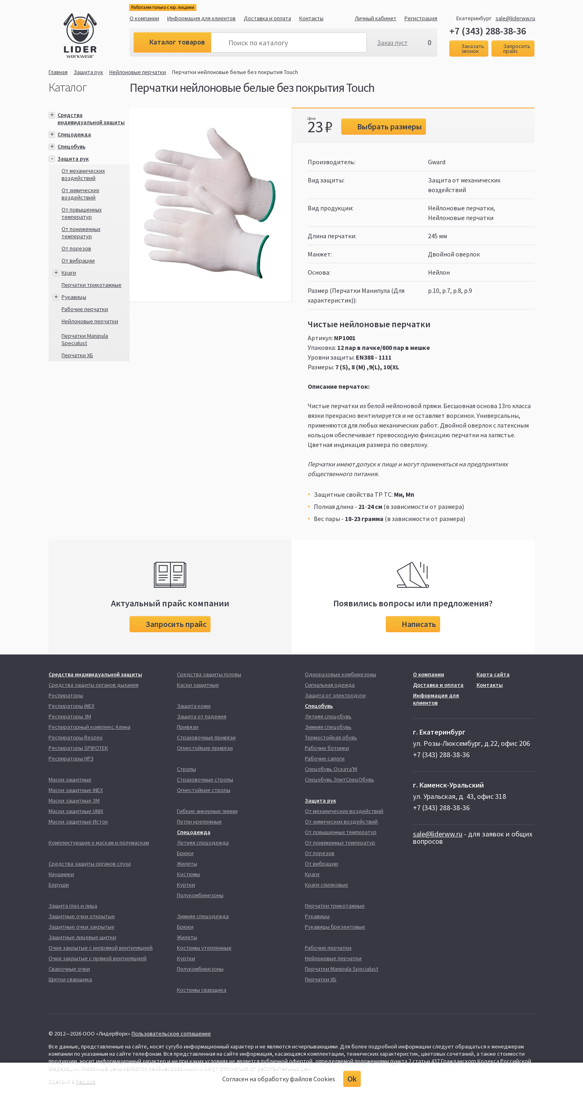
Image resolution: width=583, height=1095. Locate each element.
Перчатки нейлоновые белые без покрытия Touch (235, 72)
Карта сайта (493, 674)
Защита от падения (201, 716)
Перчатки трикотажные (91, 284)
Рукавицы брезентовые (335, 926)
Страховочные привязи (206, 737)
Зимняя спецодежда (203, 916)
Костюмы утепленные (204, 947)
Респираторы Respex (75, 737)
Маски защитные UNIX (76, 811)
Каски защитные (198, 684)
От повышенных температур (82, 213)
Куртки (186, 884)
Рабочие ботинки (327, 748)
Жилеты (187, 863)
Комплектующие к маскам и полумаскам (99, 842)
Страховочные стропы (205, 779)
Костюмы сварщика (201, 989)
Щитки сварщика (70, 979)
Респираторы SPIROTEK (78, 748)
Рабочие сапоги (325, 758)
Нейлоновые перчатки (137, 72)
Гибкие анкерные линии (207, 811)
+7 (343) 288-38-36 (487, 31)
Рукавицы (74, 297)
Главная (58, 72)
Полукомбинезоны (200, 895)
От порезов (76, 248)
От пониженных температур (81, 232)
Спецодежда (74, 134)
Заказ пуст (392, 42)
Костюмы (188, 874)
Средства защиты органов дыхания (93, 684)
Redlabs (86, 1081)
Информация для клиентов (201, 18)
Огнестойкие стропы (203, 790)
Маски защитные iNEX (76, 790)
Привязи (187, 727)
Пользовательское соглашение (171, 1033)
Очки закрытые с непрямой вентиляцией (101, 947)
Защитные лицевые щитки (82, 937)
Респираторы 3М (70, 716)
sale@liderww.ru (515, 18)
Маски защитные (70, 779)
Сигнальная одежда (330, 684)
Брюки (185, 853)
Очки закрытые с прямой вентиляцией (98, 958)
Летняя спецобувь (328, 716)
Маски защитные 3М (74, 800)
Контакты (311, 18)
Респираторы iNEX (71, 706)
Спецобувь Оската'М (331, 769)
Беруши (59, 884)
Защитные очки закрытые (82, 926)
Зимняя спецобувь (328, 727)
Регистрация (420, 18)
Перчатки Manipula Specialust (85, 339)
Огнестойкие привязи (205, 748)
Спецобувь (71, 146)
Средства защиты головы (209, 674)
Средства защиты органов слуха (90, 863)
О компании (144, 18)
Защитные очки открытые (82, 916)
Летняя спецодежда (203, 842)
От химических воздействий (80, 193)
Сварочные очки (69, 968)
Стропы (186, 769)
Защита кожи (194, 706)
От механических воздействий (83, 174)
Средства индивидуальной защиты (91, 118)
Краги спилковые (326, 884)
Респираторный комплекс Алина (89, 727)
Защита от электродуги (335, 695)
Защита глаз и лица (73, 905)
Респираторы (66, 695)
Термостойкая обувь (331, 737)
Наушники (61, 874)
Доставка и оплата (267, 18)
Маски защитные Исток (78, 821)
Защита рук (88, 72)
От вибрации (78, 260)
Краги (69, 272)
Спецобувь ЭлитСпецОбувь (339, 779)
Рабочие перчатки (85, 309)
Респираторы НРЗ (71, 758)
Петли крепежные (199, 821)
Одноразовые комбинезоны (340, 674)
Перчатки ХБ (77, 355)
